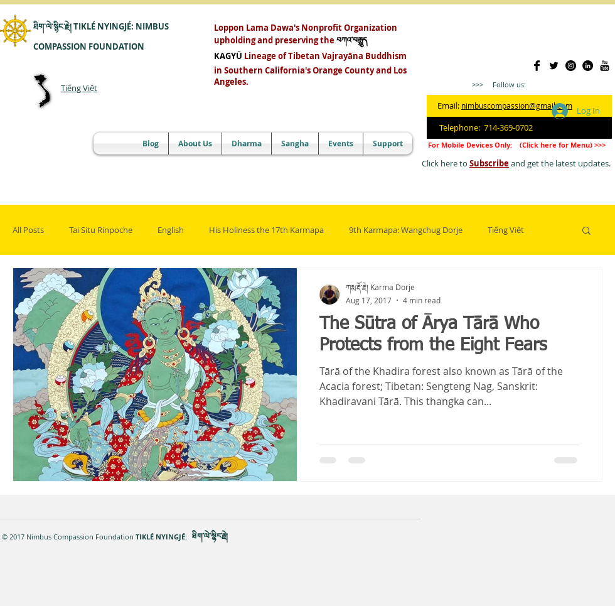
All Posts (28, 229)
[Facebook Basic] (537, 65)
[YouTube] (604, 65)
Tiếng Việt (79, 88)
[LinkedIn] (587, 65)
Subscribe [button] (489, 163)
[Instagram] (570, 65)
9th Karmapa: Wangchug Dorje (406, 229)
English (171, 229)
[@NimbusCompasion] (553, 65)
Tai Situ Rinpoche (100, 229)
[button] (586, 231)
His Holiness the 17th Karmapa (266, 229)
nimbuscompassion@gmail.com (516, 105)
